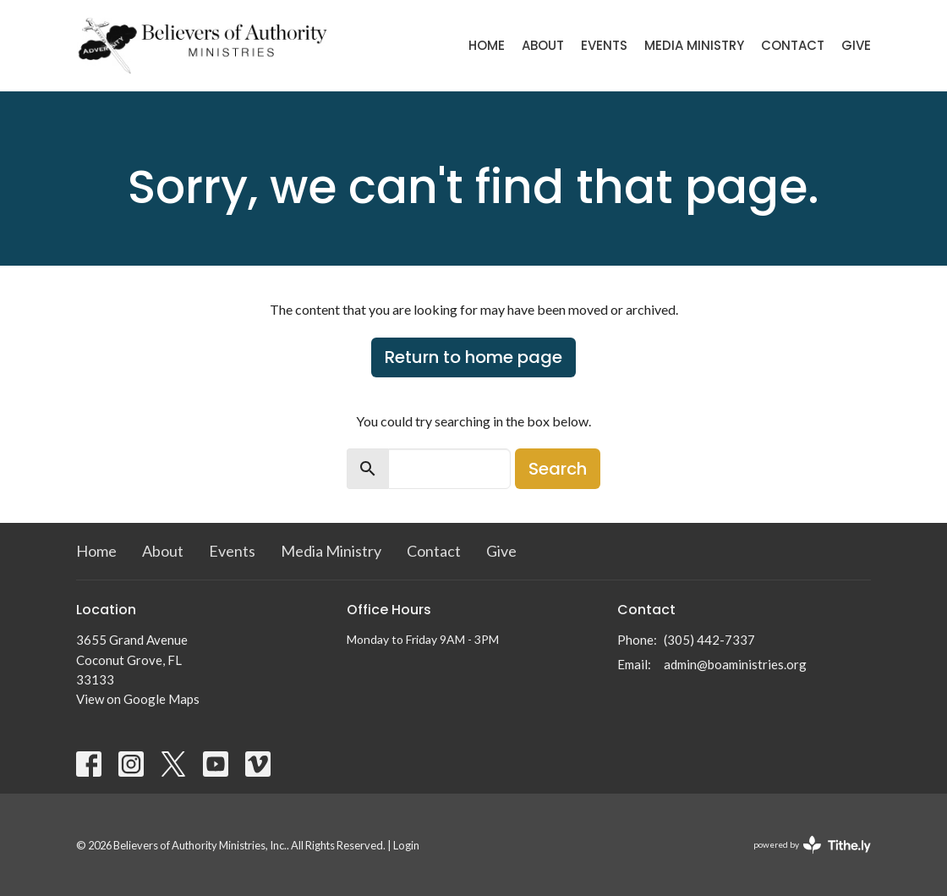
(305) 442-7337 (709, 639)
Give (856, 45)
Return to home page (473, 357)
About (543, 45)
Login (406, 845)
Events (604, 45)
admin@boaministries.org (735, 664)
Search (557, 469)
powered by (812, 845)
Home (486, 45)
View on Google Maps (138, 698)
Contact (792, 45)
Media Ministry (694, 45)
